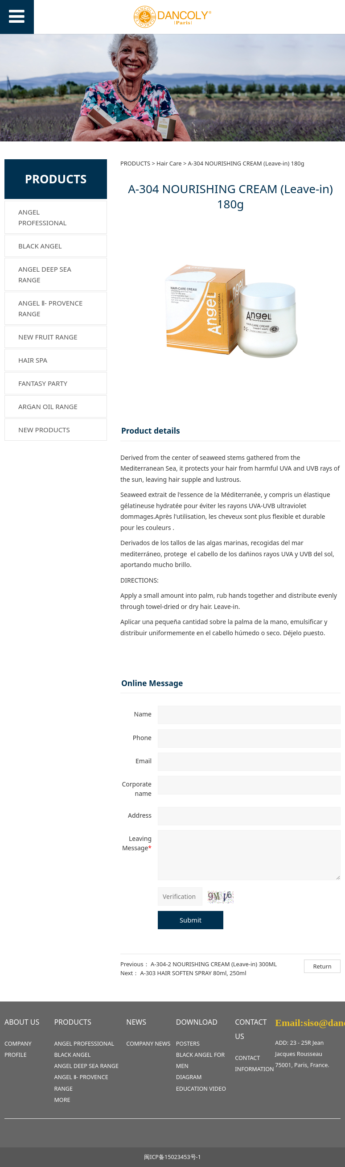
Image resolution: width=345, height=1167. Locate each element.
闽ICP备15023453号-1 (172, 1157)
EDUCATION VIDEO (201, 1089)
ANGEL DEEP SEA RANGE (44, 274)
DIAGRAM (189, 1077)
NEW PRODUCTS (44, 429)
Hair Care (168, 163)
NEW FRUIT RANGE (48, 336)
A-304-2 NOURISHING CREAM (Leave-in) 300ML (214, 964)
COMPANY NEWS (148, 1043)
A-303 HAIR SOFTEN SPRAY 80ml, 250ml (193, 973)
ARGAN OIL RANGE (48, 406)
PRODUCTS (135, 163)
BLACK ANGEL (40, 245)
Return (322, 966)
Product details (150, 430)
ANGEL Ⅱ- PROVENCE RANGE (50, 308)
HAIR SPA (32, 360)
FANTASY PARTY (42, 383)
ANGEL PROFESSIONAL (42, 217)
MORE (62, 1100)
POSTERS (188, 1043)
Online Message (152, 683)
